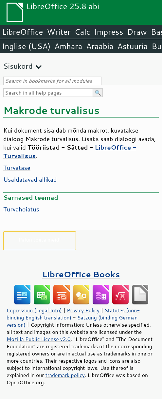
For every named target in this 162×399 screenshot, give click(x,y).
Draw (137, 31)
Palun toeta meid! (39, 239)
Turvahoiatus (21, 209)
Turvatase (16, 167)
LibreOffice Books (81, 274)
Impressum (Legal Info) (34, 310)
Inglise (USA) (26, 46)
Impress (108, 31)
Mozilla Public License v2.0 (39, 339)
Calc (82, 31)
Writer (58, 31)
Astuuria (132, 46)
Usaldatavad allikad (30, 179)
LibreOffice (22, 31)
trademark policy (65, 375)
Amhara (68, 46)
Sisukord (18, 66)
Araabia (99, 46)
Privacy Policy (83, 310)
